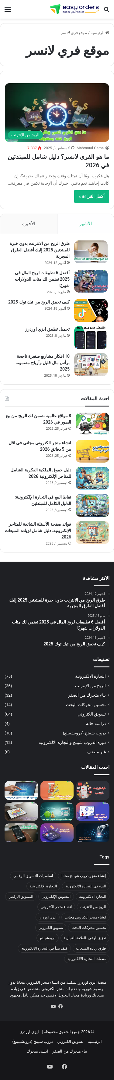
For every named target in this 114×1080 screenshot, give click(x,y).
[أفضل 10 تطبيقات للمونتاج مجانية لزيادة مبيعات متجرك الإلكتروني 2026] (57, 832)
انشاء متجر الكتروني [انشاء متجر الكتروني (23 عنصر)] (56, 907)
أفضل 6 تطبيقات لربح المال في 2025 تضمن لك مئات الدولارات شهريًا (42, 279)
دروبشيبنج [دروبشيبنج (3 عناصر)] (47, 938)
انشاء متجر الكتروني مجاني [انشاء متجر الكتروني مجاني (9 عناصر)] (85, 917)
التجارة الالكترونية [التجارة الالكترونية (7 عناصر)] (92, 896)
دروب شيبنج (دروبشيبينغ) (84, 732)
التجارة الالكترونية (90, 676)
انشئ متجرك (37, 1051)
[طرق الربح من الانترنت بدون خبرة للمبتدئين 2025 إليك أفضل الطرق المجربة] (91, 251)
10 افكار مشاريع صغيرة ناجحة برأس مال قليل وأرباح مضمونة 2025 (43, 362)
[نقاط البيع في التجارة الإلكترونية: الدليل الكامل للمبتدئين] (92, 505)
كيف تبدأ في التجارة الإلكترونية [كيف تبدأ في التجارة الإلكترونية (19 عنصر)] (44, 948)
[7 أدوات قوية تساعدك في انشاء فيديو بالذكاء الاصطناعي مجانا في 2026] (21, 832)
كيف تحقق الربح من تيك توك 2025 (39, 302)
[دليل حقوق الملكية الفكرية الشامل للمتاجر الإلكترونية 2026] (92, 478)
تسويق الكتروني (92, 714)
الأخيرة (28, 223)
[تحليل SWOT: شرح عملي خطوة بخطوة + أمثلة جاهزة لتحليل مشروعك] (21, 811)
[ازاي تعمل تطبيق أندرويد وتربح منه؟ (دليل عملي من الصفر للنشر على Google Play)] (57, 811)
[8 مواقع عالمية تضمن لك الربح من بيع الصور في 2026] (92, 424)
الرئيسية (100, 32)
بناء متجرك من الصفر (87, 695)
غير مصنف (96, 751)
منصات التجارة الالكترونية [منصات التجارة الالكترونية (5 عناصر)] (86, 959)
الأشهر (85, 223)
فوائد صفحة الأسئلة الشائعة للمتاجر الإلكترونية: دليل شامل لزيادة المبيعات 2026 (38, 530)
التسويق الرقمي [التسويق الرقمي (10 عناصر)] (21, 896)
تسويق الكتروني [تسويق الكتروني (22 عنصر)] (51, 927)
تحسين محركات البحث (86, 704)
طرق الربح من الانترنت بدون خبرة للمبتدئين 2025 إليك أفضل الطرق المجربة (40, 250)
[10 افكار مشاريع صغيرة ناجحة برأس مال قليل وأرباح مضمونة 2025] (91, 364)
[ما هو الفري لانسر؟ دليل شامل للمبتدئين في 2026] (57, 112)
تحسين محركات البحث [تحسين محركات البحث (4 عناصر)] (88, 927)
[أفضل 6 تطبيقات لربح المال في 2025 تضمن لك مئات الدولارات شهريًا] (91, 281)
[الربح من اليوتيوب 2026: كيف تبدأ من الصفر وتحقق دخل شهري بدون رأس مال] (92, 790)
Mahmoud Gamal (91, 148)
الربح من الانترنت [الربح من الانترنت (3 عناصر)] (93, 907)
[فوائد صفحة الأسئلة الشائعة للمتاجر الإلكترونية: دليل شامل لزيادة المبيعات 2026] (92, 532)
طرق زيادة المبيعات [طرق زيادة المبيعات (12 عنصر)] (91, 948)
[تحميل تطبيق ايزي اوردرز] (91, 337)
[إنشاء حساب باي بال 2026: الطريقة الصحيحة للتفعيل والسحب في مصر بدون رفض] (21, 790)
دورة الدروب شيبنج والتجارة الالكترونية (72, 742)
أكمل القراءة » (92, 196)
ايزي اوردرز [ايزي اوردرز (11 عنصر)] (47, 917)
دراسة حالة (96, 723)
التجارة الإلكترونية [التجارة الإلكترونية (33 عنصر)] (43, 886)
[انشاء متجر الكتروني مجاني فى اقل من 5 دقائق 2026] (92, 451)
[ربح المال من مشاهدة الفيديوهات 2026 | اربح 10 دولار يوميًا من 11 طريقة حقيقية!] (57, 790)
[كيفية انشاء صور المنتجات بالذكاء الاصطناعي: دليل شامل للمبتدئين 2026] (92, 832)
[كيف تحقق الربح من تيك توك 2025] (91, 310)
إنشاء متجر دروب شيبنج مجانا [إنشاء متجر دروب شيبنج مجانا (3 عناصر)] (83, 876)
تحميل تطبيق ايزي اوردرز (47, 329)
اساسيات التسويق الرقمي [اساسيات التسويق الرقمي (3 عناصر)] (33, 876)
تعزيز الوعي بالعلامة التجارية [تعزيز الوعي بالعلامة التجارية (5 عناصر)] (85, 938)
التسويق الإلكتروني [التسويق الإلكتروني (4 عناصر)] (56, 896)
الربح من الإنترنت (90, 685)
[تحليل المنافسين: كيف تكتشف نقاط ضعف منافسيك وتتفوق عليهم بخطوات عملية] (92, 811)
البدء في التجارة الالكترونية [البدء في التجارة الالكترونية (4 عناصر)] (85, 886)
